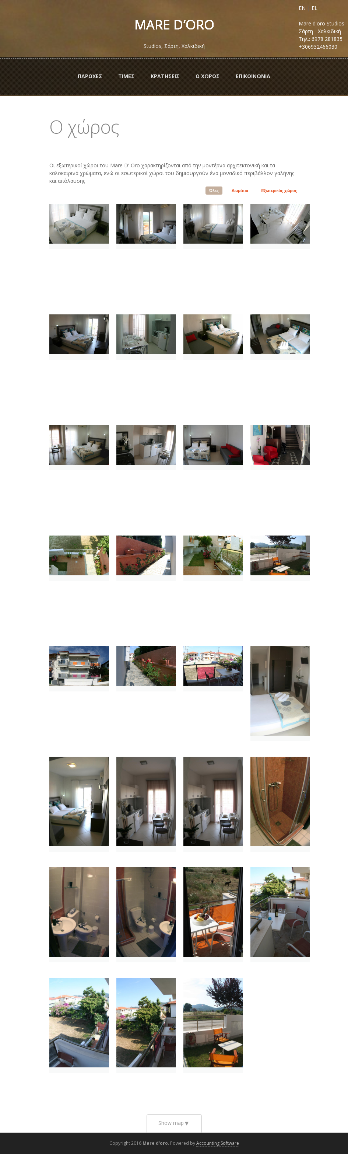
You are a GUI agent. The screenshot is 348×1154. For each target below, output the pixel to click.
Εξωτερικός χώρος (279, 190)
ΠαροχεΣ (90, 76)
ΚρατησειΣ (165, 76)
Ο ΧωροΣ (207, 76)
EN (302, 7)
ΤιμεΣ (126, 76)
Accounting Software (217, 1143)
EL (314, 7)
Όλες (214, 190)
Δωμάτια (240, 190)
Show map (171, 1122)
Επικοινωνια (253, 76)
